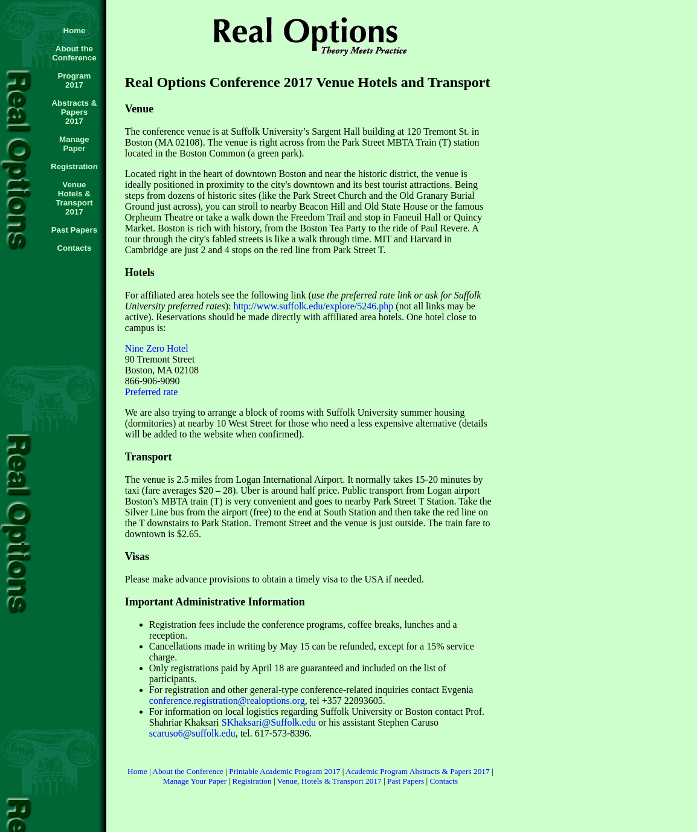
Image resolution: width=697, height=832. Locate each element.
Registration (252, 780)
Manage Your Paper (195, 780)
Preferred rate (151, 392)
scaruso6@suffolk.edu (192, 733)
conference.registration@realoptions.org (227, 700)
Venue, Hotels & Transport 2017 (329, 780)
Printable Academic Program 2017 (284, 771)
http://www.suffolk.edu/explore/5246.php (313, 306)
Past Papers (405, 780)
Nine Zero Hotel (156, 348)
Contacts (443, 780)
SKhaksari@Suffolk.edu (269, 722)
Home (137, 771)
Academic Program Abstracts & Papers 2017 (417, 771)
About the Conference (187, 771)
